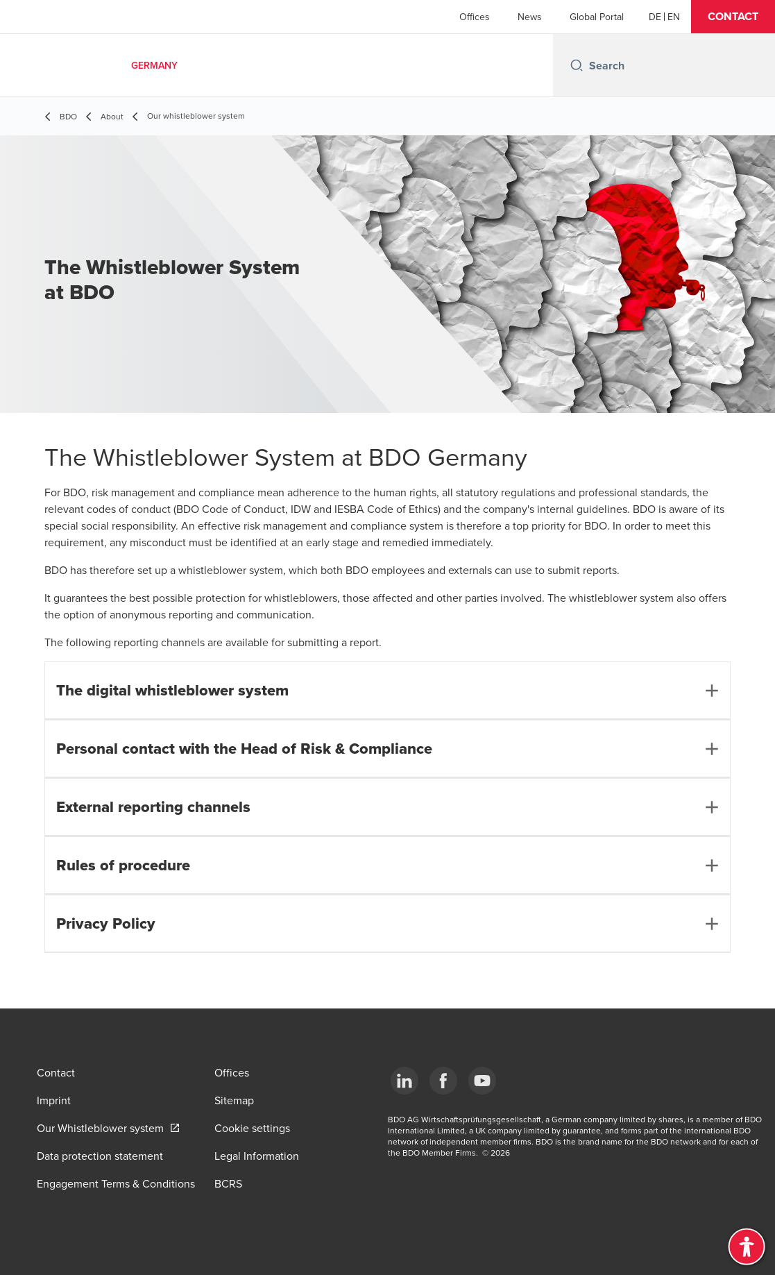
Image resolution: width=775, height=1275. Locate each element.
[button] (733, 16)
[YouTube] (482, 1080)
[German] (655, 16)
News (530, 17)
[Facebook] (443, 1080)
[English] (673, 16)
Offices (474, 17)
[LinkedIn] (404, 1080)
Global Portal (597, 17)
